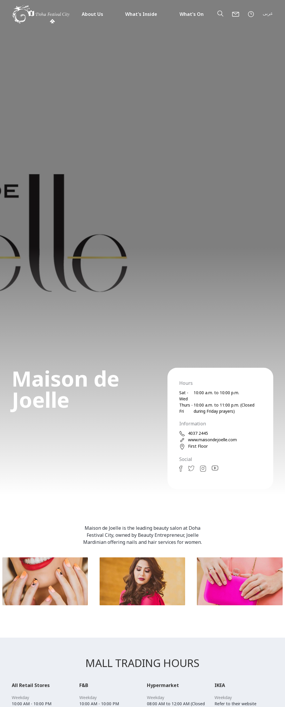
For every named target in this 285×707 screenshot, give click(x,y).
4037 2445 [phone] (193, 433)
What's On (192, 14)
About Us (92, 14)
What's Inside (141, 14)
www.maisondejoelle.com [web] (208, 440)
